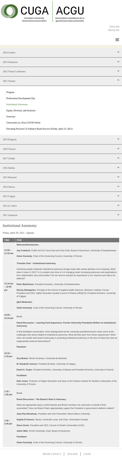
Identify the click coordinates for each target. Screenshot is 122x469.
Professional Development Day (20, 98)
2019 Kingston (10, 139)
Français (113, 30)
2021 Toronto (9, 81)
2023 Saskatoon (10, 62)
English (114, 27)
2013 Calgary (9, 196)
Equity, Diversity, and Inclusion (20, 110)
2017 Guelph (9, 158)
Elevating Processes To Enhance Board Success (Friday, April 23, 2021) (39, 129)
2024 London (9, 52)
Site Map (72, 454)
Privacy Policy (52, 454)
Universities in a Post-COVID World (23, 122)
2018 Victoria (9, 149)
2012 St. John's (10, 206)
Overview (10, 116)
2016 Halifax (9, 168)
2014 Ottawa (9, 187)
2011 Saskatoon (10, 215)
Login (87, 454)
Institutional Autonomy (17, 104)
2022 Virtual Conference (14, 71)
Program (10, 92)
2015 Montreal (10, 177)
